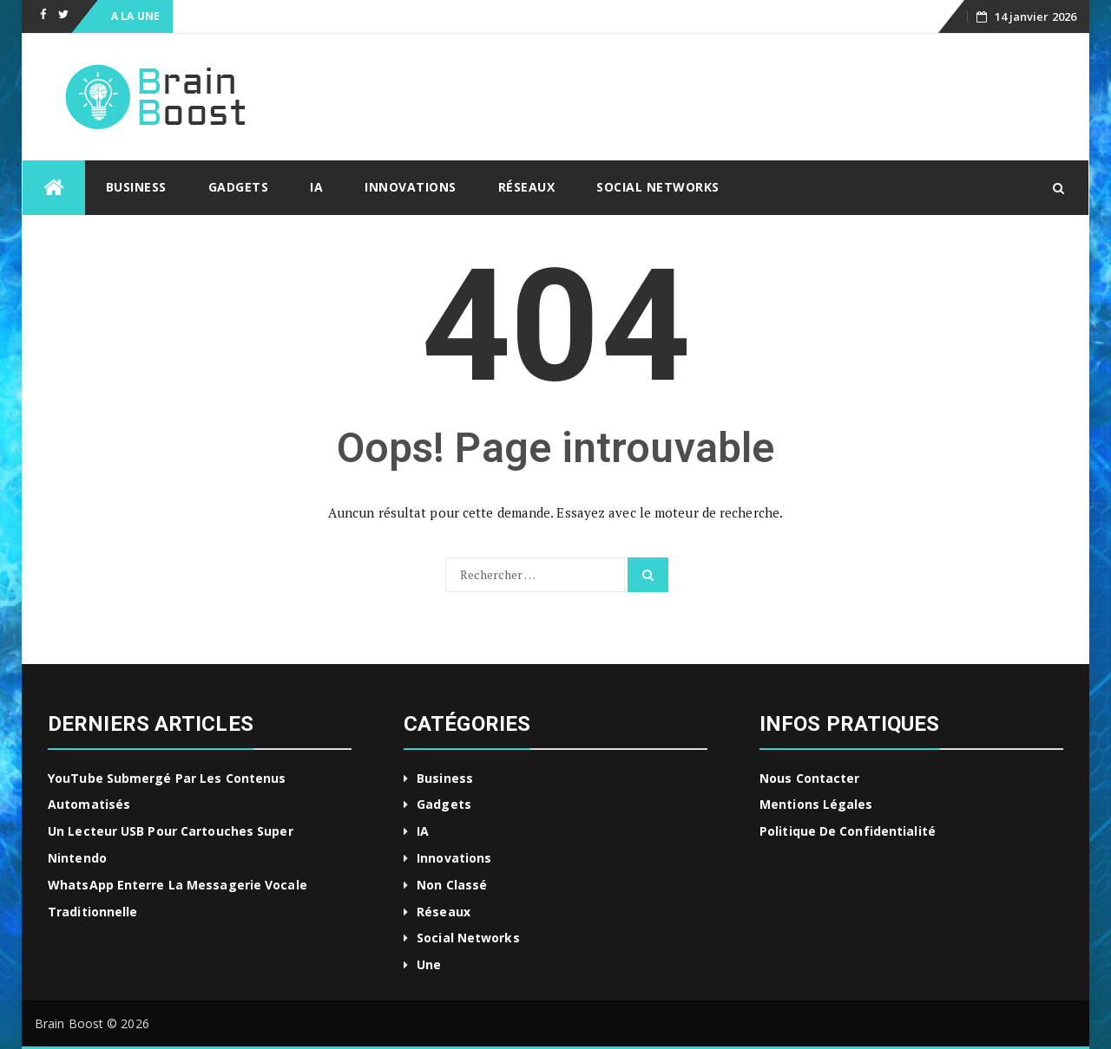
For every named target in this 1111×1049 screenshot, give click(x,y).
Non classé (452, 884)
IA (316, 187)
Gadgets (238, 187)
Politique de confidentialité (847, 831)
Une (429, 964)
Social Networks (658, 187)
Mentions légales (816, 804)
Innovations (411, 187)
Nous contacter (809, 778)
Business (136, 187)
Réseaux (527, 187)
